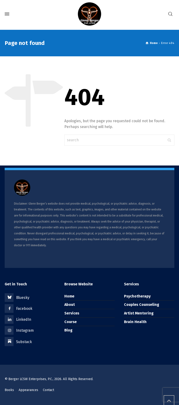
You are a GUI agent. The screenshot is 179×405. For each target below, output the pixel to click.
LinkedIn (23, 319)
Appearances (28, 390)
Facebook (24, 308)
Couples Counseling (141, 304)
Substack (24, 342)
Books (9, 390)
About (69, 304)
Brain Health (135, 322)
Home (69, 296)
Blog (68, 330)
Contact (48, 390)
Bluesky (22, 297)
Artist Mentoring (139, 313)
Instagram (25, 330)
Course (70, 322)
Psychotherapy (137, 296)
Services (71, 313)
